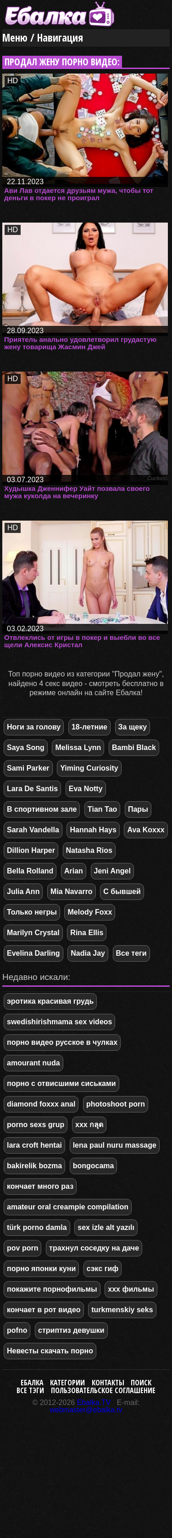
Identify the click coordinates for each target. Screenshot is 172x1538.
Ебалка (32, 1383)
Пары (138, 809)
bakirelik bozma (34, 1166)
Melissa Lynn (78, 747)
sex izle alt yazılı (106, 1227)
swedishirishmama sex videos (59, 1022)
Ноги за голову (34, 727)
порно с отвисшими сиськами (61, 1083)
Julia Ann (23, 891)
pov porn (22, 1248)
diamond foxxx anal (41, 1104)
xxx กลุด (89, 1124)
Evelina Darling (33, 953)
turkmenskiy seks (122, 1310)
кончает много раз (40, 1186)
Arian (73, 871)
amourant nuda (33, 1063)
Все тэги (30, 1390)
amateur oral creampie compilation (67, 1207)
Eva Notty (86, 789)
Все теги (131, 953)
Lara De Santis (32, 789)
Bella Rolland (30, 871)
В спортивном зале (42, 809)
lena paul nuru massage (114, 1145)
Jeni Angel (112, 871)
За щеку (132, 727)
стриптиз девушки (71, 1330)
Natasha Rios (89, 850)
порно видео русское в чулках (62, 1042)
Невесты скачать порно (50, 1351)
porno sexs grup (35, 1124)
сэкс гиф (102, 1268)
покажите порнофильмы (52, 1289)
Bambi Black (134, 747)
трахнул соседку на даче (94, 1248)
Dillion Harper (31, 850)
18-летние (89, 727)
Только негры (32, 912)
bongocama (93, 1166)
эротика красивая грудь (50, 1001)
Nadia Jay (88, 953)
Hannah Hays (93, 830)
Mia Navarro (71, 891)
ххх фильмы (131, 1289)
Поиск (141, 1383)
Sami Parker (28, 768)
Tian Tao (102, 809)
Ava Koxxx (145, 830)
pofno (17, 1330)
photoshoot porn (115, 1104)
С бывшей (121, 891)
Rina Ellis (86, 933)
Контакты (108, 1383)
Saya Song (25, 747)
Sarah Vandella (33, 830)
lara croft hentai (34, 1145)
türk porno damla (37, 1227)
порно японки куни (41, 1268)
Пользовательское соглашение (103, 1390)
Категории (67, 1383)
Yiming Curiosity (89, 768)
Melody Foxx (89, 912)
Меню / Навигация (42, 38)
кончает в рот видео (44, 1310)
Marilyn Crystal (33, 933)
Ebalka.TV (94, 1402)
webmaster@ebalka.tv (86, 1410)
